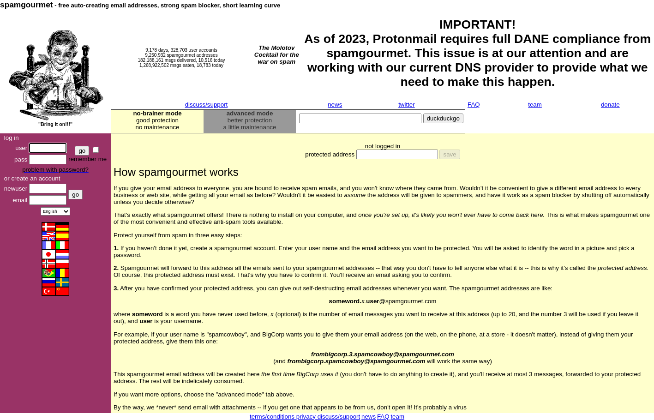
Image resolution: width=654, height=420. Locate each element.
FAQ (474, 104)
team (535, 104)
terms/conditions (273, 416)
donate (610, 104)
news (335, 104)
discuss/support (206, 104)
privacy (307, 416)
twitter (406, 104)
